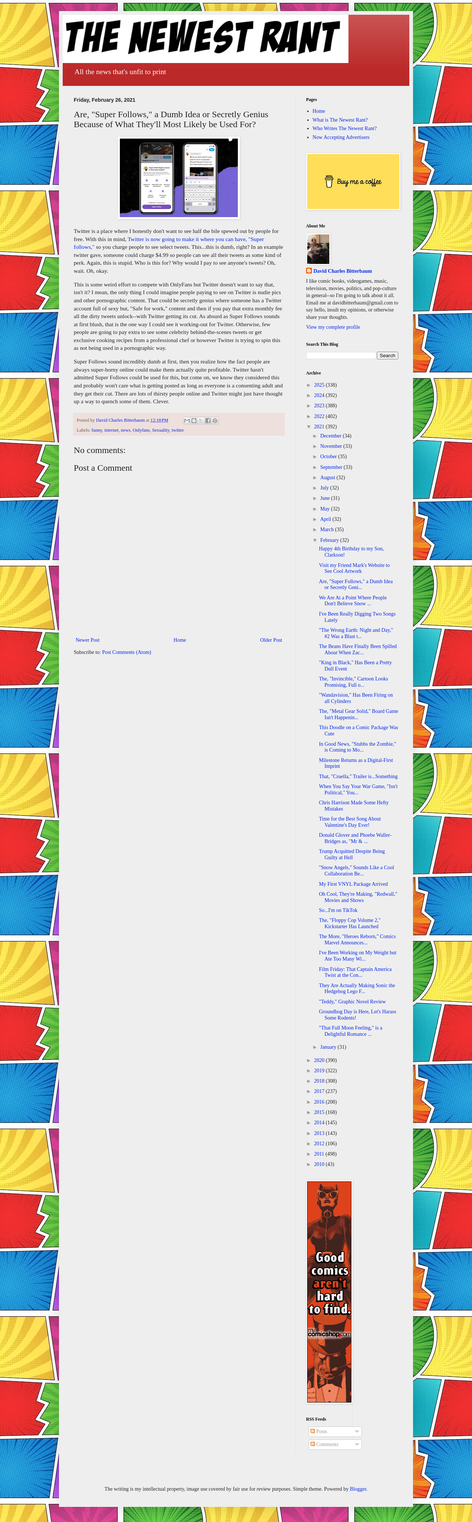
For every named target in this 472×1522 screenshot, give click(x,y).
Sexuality (161, 430)
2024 (320, 395)
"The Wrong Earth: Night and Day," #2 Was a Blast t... (356, 633)
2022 (320, 416)
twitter (178, 430)
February (330, 540)
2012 (320, 1143)
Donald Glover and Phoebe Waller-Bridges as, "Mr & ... (355, 838)
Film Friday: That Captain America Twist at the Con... (355, 972)
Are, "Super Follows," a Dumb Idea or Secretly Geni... (356, 585)
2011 (320, 1154)
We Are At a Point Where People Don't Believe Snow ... (353, 601)
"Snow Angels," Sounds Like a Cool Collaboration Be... (356, 871)
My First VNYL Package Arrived (353, 884)
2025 (320, 385)
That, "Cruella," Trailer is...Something (358, 776)
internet (111, 430)
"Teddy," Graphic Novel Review (352, 1001)
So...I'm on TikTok (338, 910)
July (325, 488)
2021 (320, 426)
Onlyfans (141, 430)
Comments (324, 1444)
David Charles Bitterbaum (342, 271)
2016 (320, 1102)
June (325, 498)
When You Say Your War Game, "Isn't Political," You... (358, 789)
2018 (320, 1081)
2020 (320, 1060)
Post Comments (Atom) (126, 652)
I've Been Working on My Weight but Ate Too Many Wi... (357, 956)
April (326, 519)
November (331, 446)
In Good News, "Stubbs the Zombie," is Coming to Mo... (357, 747)
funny (96, 430)
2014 (320, 1122)
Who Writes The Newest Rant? (345, 128)
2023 (320, 405)
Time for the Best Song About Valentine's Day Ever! (350, 822)
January (328, 1047)
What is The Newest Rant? (340, 120)
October (329, 456)
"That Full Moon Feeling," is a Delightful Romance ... (350, 1031)
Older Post (271, 640)
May (325, 509)
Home (180, 640)
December (331, 436)
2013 (320, 1133)
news (126, 430)
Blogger (358, 1489)
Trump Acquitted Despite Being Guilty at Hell (352, 854)
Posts (318, 1431)
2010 (320, 1164)
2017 (320, 1091)
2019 (320, 1070)
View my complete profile (333, 327)
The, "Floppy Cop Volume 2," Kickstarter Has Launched (350, 923)
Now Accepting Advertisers (341, 137)
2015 (320, 1112)
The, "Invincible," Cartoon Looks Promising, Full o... (353, 682)
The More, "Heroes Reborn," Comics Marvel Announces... (357, 939)
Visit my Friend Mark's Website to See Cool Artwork (354, 568)
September (331, 467)
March (327, 529)
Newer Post (88, 640)
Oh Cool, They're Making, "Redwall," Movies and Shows (358, 897)
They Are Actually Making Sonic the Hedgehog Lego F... (357, 989)
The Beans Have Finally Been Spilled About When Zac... (358, 649)
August (328, 477)
